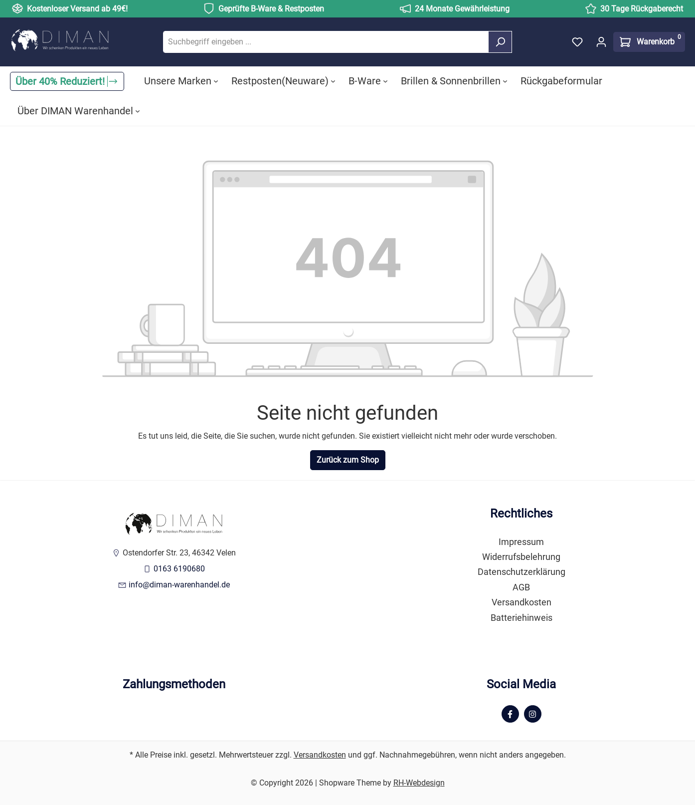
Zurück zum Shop (348, 460)
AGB (521, 587)
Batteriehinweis (521, 618)
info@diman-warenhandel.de (179, 584)
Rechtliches (521, 514)
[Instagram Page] (532, 714)
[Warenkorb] (649, 42)
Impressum (521, 542)
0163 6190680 (179, 568)
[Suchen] (500, 42)
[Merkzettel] (577, 42)
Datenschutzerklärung (521, 572)
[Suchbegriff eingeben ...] (326, 42)
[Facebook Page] (510, 714)
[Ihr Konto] (601, 42)
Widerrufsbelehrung (521, 557)
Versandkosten (521, 602)
